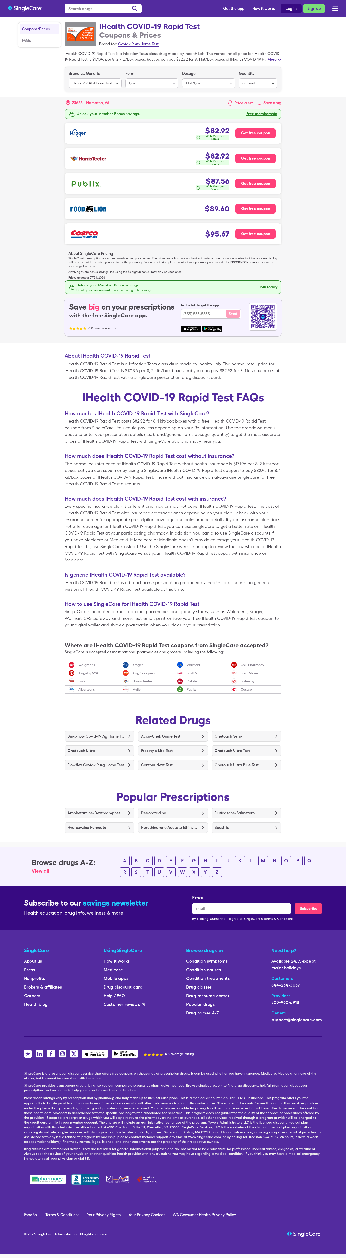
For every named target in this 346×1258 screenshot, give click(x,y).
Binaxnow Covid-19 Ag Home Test (96, 736)
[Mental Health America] (117, 1179)
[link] (269, 103)
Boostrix (222, 827)
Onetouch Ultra (81, 750)
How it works (263, 8)
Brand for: (108, 44)
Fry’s (81, 681)
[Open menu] (335, 9)
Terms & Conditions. (279, 919)
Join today (268, 287)
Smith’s (192, 673)
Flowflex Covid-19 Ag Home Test (96, 765)
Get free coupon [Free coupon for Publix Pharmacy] (255, 183)
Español (31, 1214)
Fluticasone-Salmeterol (235, 813)
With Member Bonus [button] (215, 137)
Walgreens (86, 665)
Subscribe (308, 908)
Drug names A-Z (202, 1012)
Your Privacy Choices (146, 1214)
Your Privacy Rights (104, 1214)
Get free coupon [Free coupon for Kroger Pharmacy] (255, 133)
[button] (88, 103)
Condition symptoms (207, 961)
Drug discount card (123, 987)
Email (198, 897)
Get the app (234, 8)
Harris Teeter (142, 681)
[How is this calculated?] (212, 137)
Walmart (193, 665)
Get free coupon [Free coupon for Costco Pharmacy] (255, 234)
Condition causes (203, 969)
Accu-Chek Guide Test (160, 736)
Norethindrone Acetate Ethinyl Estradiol (169, 827)
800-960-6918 (285, 1002)
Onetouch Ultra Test (232, 750)
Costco (246, 689)
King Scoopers (143, 673)
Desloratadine (153, 813)
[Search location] (91, 103)
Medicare (113, 969)
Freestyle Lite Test (157, 750)
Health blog (36, 1004)
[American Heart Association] (148, 1179)
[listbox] (95, 79)
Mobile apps (116, 978)
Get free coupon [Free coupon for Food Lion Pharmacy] (255, 208)
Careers (32, 995)
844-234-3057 (285, 985)
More (272, 59)
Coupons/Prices (36, 29)
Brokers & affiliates (43, 987)
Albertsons (86, 689)
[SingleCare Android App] (125, 1054)
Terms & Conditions (62, 1214)
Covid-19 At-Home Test (138, 44)
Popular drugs (200, 1004)
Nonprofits (34, 978)
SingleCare (45, 1234)
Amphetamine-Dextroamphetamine (96, 813)
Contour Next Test (157, 765)
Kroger (137, 665)
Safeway (247, 681)
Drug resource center (207, 995)
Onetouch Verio (228, 736)
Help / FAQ (114, 995)
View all (40, 871)
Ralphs (192, 681)
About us (33, 961)
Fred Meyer (249, 673)
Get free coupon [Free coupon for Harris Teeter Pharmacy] (255, 158)
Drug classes (199, 987)
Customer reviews (124, 1004)
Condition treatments (208, 978)
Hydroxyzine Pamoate (87, 827)
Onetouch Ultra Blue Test (237, 765)
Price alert (244, 103)
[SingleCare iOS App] (95, 1054)
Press (29, 969)
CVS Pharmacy (252, 665)
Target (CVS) (88, 673)
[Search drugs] (103, 8)
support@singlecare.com (296, 1019)
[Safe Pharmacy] (48, 1179)
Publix (191, 689)
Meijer (137, 689)
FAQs (26, 40)
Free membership (261, 114)
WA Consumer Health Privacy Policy (204, 1214)
